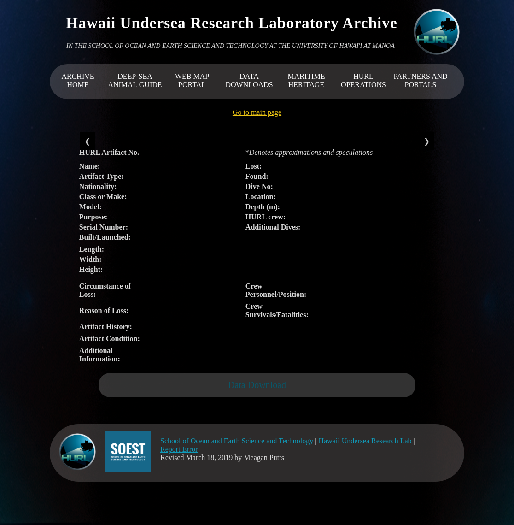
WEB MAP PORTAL (192, 80)
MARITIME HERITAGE (306, 80)
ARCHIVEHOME (77, 80)
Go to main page (257, 112)
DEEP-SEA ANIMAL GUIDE (135, 80)
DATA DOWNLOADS (249, 80)
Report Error (179, 449)
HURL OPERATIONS (363, 80)
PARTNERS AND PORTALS (420, 80)
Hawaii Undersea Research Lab (364, 441)
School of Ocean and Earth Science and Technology (236, 441)
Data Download (257, 385)
